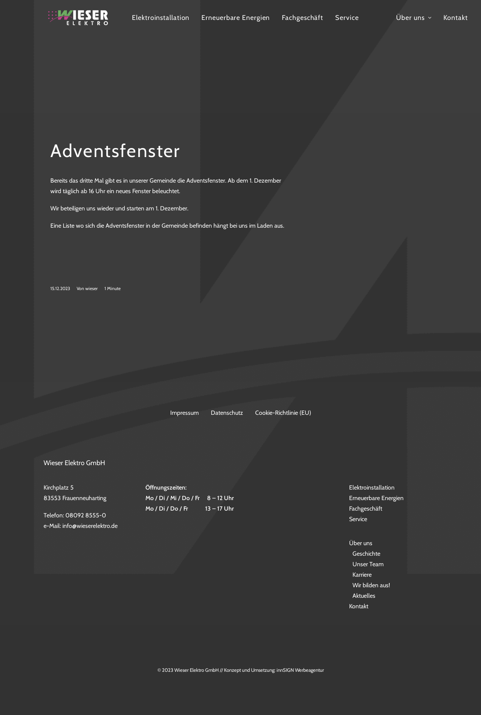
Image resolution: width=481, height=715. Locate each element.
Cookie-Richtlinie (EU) (283, 412)
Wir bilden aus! (371, 585)
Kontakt (358, 606)
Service (410, 27)
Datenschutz (227, 412)
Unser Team (368, 564)
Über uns (360, 543)
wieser (91, 311)
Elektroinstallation (224, 27)
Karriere (362, 574)
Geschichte (366, 553)
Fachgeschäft (366, 27)
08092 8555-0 (85, 515)
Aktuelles (363, 595)
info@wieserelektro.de (90, 525)
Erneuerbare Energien (299, 27)
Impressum (184, 412)
